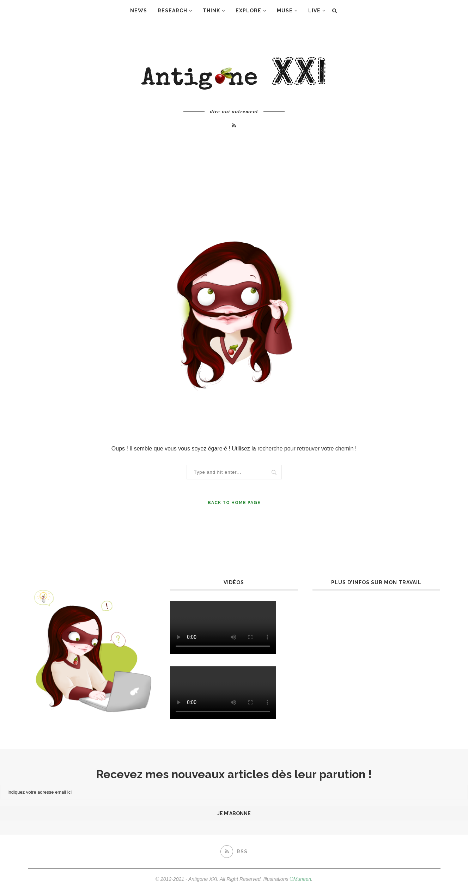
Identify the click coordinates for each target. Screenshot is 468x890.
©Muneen (300, 879)
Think (211, 10)
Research (172, 10)
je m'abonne (234, 813)
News (138, 10)
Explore (248, 10)
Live (314, 10)
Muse (285, 10)
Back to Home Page (234, 502)
